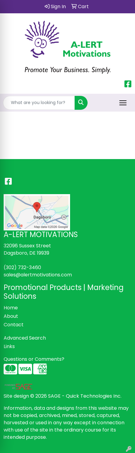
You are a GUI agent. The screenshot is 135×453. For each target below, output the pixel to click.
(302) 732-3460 (22, 267)
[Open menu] (123, 103)
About (11, 316)
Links (9, 346)
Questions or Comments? (34, 359)
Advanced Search (25, 337)
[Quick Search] (39, 103)
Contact (14, 324)
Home (11, 307)
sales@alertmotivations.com (38, 274)
